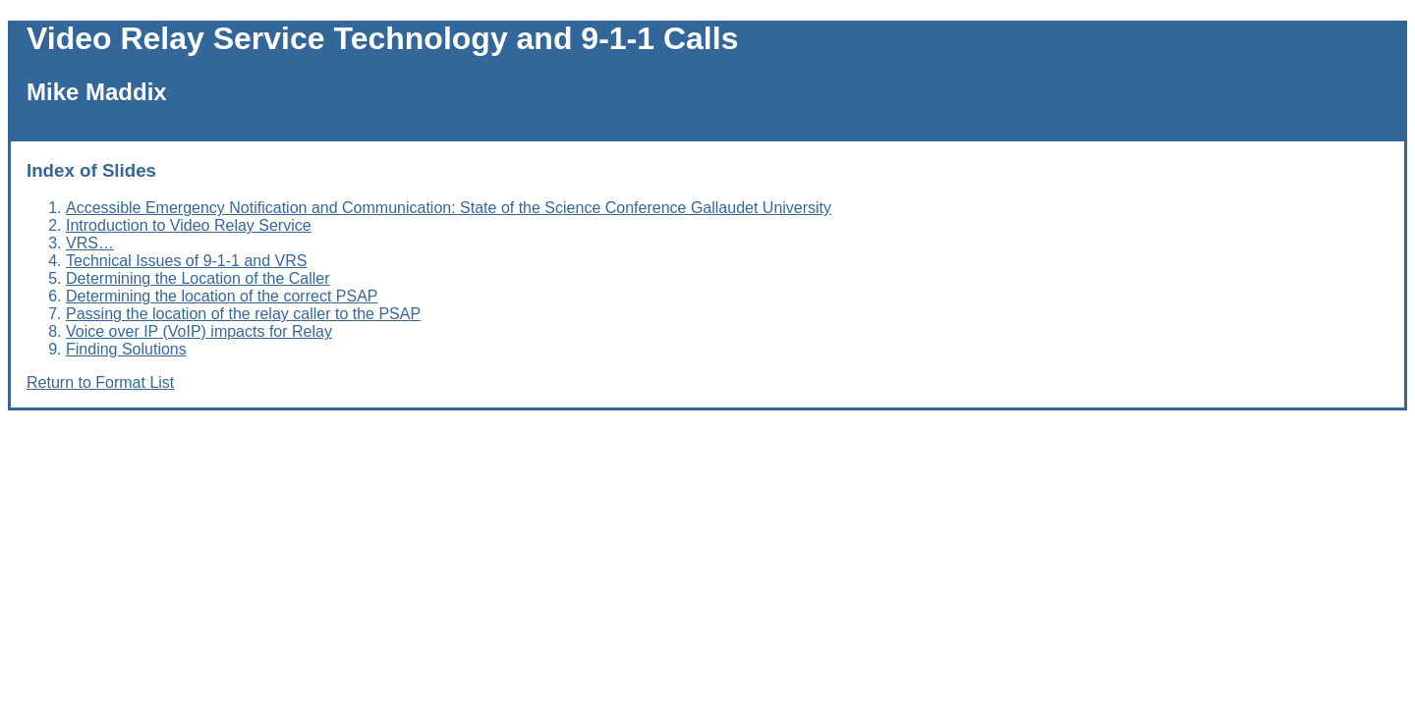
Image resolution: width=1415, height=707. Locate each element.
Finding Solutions (126, 349)
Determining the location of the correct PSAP (222, 296)
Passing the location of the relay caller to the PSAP (243, 313)
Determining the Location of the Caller (198, 278)
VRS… (90, 243)
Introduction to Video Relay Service (188, 225)
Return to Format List (100, 382)
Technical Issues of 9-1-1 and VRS (186, 260)
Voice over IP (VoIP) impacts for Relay (199, 331)
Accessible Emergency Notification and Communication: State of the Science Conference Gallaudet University (448, 207)
